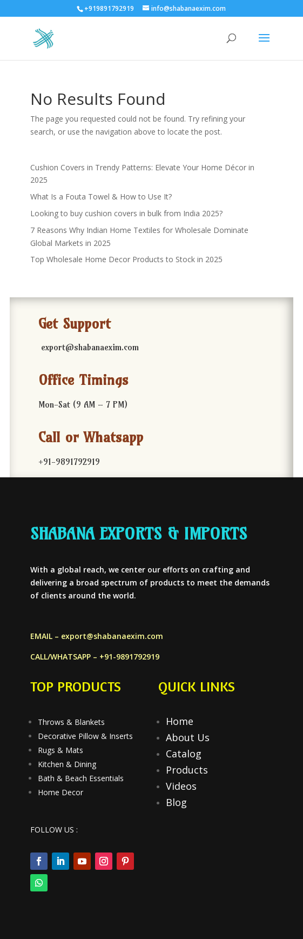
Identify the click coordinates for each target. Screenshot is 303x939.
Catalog (183, 753)
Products (187, 769)
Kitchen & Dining (67, 764)
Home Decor (60, 792)
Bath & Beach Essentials (81, 778)
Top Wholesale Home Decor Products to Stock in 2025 (126, 259)
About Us (188, 737)
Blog (176, 802)
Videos (181, 786)
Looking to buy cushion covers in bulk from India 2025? (126, 213)
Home (179, 721)
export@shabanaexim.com (112, 636)
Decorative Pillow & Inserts (85, 736)
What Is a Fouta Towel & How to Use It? (101, 196)
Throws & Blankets (71, 722)
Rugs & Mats (60, 750)
